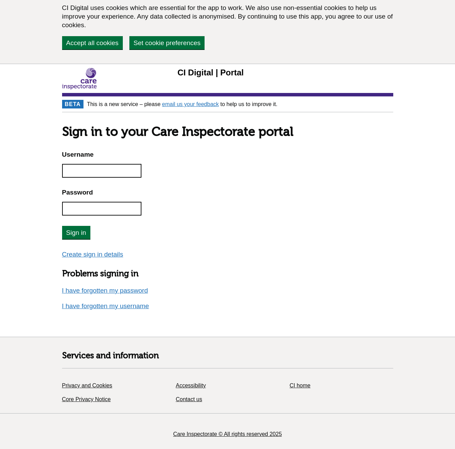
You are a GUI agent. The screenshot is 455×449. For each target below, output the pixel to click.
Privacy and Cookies (87, 385)
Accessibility (191, 385)
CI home (300, 385)
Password (77, 192)
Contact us (189, 399)
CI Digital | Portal (210, 72)
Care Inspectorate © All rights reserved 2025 (227, 434)
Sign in (76, 232)
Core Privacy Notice (86, 399)
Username (78, 154)
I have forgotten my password (105, 290)
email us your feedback (190, 104)
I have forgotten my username (105, 306)
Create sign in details (92, 254)
